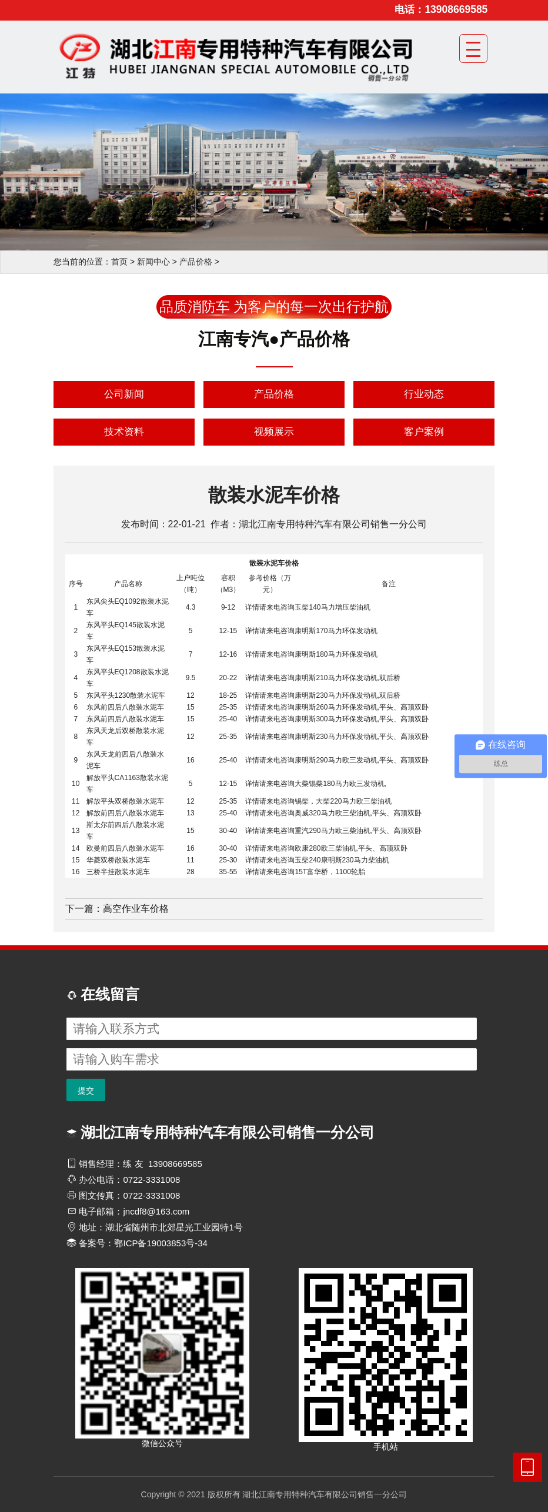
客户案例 (424, 431)
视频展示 (274, 431)
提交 (86, 1090)
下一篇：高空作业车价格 (117, 909)
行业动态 (424, 394)
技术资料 (124, 431)
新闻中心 (153, 261)
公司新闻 (124, 394)
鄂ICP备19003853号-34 (160, 1243)
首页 (119, 261)
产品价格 (195, 261)
